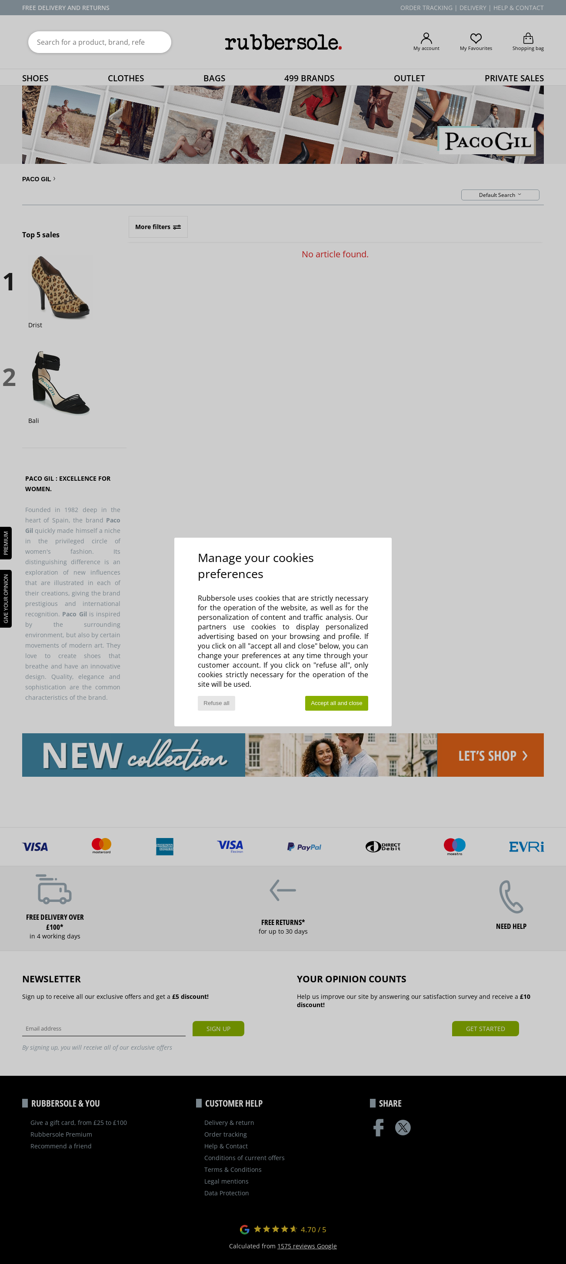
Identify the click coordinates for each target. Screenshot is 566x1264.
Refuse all (216, 703)
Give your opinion (6, 598)
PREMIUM (6, 543)
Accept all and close (337, 703)
